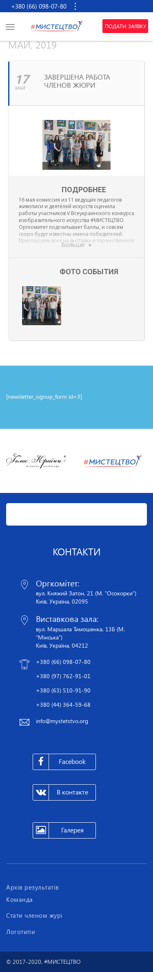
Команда (19, 899)
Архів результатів (32, 887)
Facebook (59, 762)
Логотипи (20, 932)
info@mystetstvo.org (62, 721)
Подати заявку (125, 26)
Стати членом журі (34, 915)
